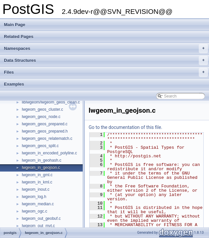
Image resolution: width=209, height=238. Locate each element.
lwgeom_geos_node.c (41, 116)
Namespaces (106, 48)
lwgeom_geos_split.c (40, 145)
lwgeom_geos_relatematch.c (47, 138)
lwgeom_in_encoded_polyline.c (49, 153)
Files (106, 72)
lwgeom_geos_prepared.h (45, 131)
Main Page (14, 24)
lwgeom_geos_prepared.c (44, 124)
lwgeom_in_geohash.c (41, 160)
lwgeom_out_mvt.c (38, 225)
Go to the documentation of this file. (125, 127)
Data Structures (106, 60)
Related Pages (18, 36)
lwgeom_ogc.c (34, 211)
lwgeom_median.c (38, 204)
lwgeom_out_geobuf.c (41, 218)
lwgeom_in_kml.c (37, 182)
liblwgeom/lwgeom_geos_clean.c (51, 102)
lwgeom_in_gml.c (37, 175)
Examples (14, 84)
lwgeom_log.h (34, 196)
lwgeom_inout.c (35, 189)
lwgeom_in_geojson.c (41, 167)
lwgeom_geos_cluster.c (42, 109)
